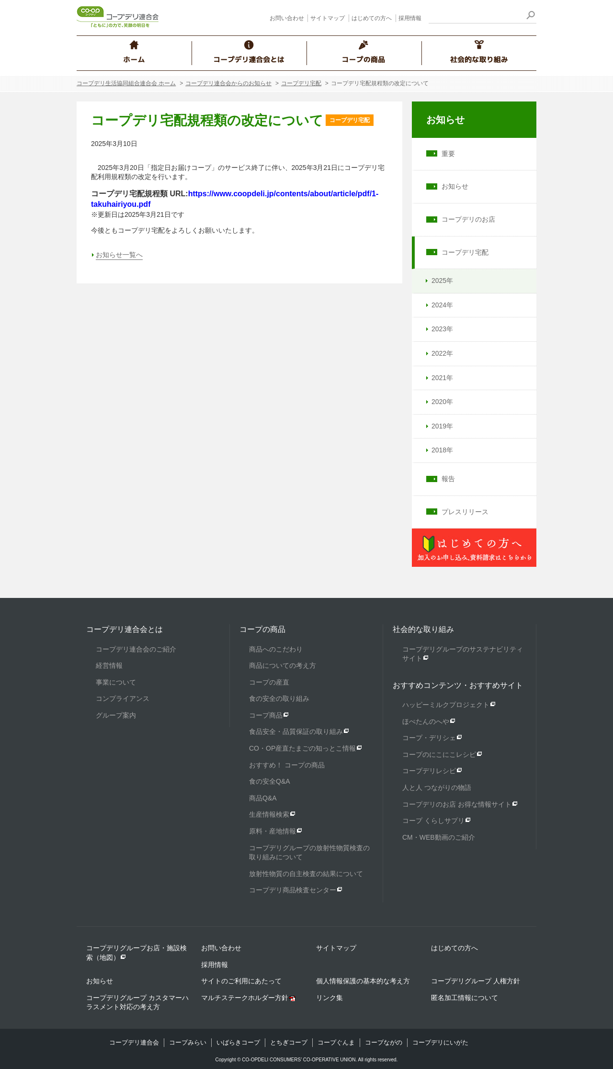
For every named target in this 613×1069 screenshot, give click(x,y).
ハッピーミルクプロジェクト (445, 705)
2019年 (438, 426)
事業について (116, 682)
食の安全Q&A (269, 781)
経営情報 (109, 665)
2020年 (438, 401)
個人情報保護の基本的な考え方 (363, 981)
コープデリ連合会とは (124, 629)
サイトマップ (327, 18)
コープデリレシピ (429, 771)
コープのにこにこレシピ (439, 754)
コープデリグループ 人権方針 (475, 981)
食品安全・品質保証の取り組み (296, 731)
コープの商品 (262, 629)
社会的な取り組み (423, 629)
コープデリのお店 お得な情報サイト (456, 804)
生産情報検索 (269, 814)
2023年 (438, 329)
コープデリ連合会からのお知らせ (228, 83)
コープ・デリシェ (429, 738)
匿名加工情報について (464, 997)
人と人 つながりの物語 (436, 787)
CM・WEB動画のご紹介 (438, 837)
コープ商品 (266, 715)
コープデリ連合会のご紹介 (136, 649)
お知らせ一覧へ (119, 255)
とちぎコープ (288, 1042)
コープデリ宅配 (301, 83)
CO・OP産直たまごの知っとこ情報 (302, 748)
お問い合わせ (287, 18)
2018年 (438, 450)
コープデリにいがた (440, 1042)
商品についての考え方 (282, 665)
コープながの (383, 1042)
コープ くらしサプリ (433, 820)
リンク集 (329, 997)
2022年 (438, 353)
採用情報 (409, 18)
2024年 (438, 305)
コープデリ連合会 (134, 1042)
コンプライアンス (122, 698)
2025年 (438, 280)
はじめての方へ (372, 18)
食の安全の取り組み (279, 698)
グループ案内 (116, 715)
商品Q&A (263, 798)
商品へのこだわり (276, 649)
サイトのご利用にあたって (241, 981)
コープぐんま (336, 1042)
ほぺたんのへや (425, 721)
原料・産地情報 (272, 831)
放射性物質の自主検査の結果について (306, 874)
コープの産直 (269, 682)
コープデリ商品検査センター (292, 890)
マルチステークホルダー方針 (244, 997)
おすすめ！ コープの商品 (287, 765)
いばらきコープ (238, 1042)
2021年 (438, 378)
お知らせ (445, 119)
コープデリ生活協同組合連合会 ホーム (126, 83)
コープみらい (187, 1042)
